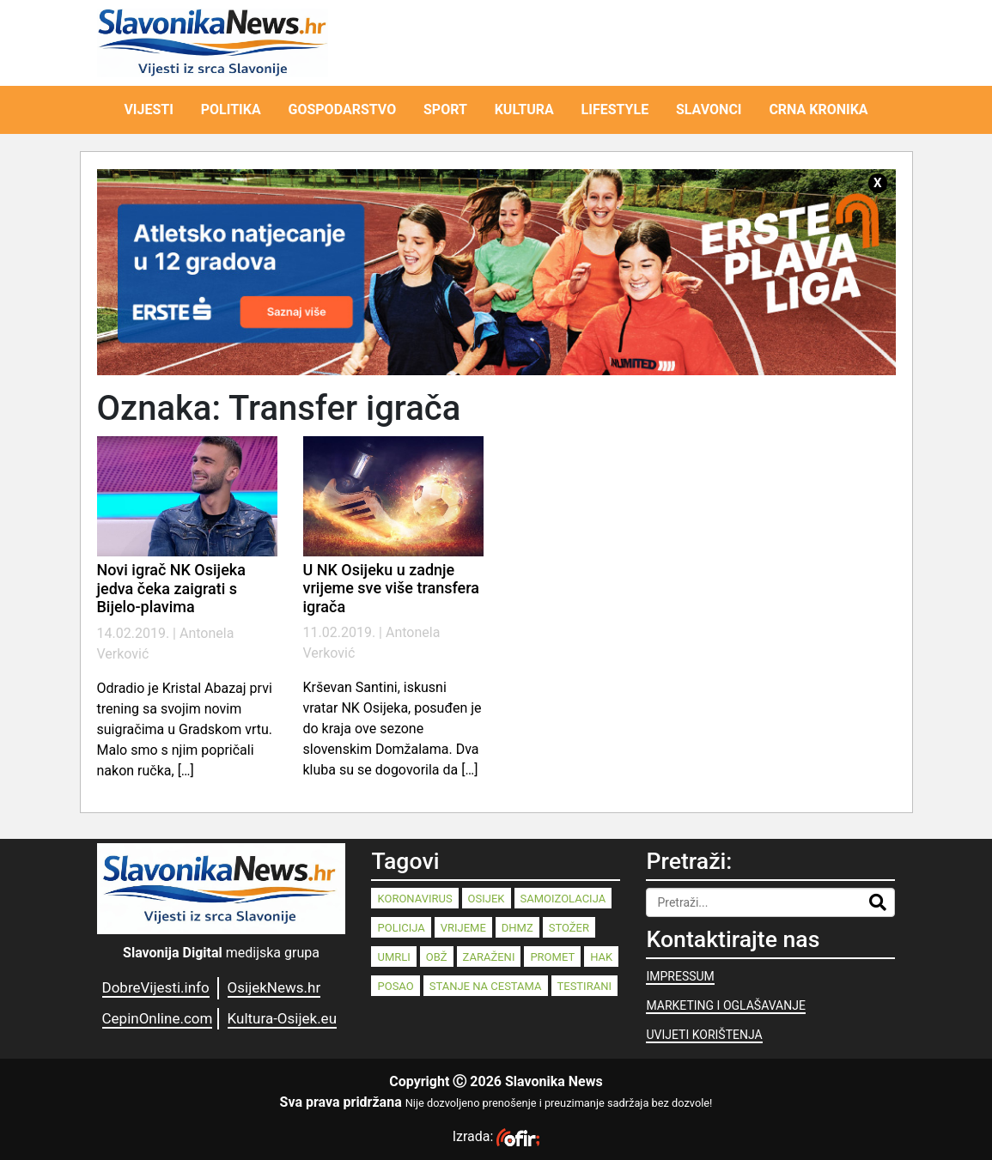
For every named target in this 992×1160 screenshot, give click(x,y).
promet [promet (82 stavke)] (552, 956)
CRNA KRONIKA (818, 109)
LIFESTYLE (615, 109)
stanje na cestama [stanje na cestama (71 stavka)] (485, 986)
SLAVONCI (709, 109)
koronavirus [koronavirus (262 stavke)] (414, 898)
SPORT (445, 109)
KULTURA (524, 109)
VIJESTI (148, 109)
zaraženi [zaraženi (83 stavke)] (489, 956)
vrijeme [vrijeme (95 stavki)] (463, 927)
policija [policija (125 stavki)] (400, 927)
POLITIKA (231, 109)
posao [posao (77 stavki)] (395, 986)
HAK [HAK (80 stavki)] (601, 956)
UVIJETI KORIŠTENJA (704, 1035)
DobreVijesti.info (156, 987)
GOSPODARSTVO (343, 109)
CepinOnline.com (157, 1018)
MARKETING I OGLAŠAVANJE (725, 1005)
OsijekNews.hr (274, 987)
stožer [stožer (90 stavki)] (569, 927)
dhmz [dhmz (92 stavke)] (517, 927)
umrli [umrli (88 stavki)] (393, 956)
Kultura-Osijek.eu (282, 1018)
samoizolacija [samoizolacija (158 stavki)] (563, 898)
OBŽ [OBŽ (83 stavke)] (436, 956)
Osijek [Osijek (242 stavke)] (486, 898)
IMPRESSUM (680, 976)
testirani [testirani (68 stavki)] (584, 986)
